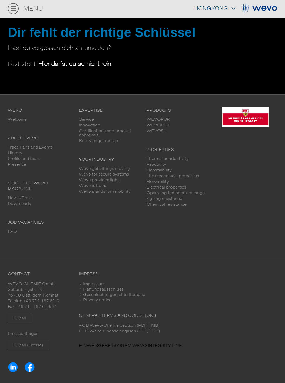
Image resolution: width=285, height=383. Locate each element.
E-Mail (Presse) (28, 345)
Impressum (93, 284)
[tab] (178, 284)
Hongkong (215, 8)
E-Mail (19, 318)
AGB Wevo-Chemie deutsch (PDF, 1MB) (119, 325)
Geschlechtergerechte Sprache (113, 295)
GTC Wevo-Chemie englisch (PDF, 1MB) (119, 331)
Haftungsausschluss (102, 289)
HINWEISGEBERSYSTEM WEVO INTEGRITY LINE (130, 346)
